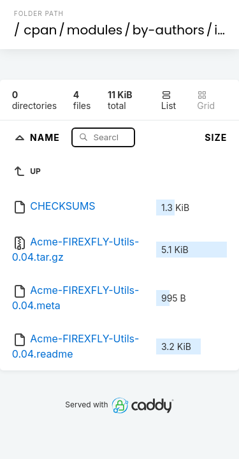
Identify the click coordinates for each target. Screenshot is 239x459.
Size (216, 137)
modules (94, 30)
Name (46, 136)
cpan (40, 30)
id (220, 30)
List (168, 100)
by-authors (169, 30)
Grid (206, 100)
